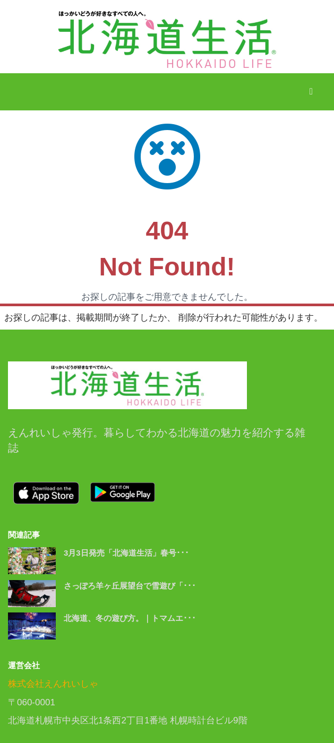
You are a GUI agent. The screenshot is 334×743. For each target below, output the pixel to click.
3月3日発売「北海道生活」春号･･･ (126, 552)
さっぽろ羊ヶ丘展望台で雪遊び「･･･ (130, 585)
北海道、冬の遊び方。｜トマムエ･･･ (130, 618)
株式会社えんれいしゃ (53, 684)
